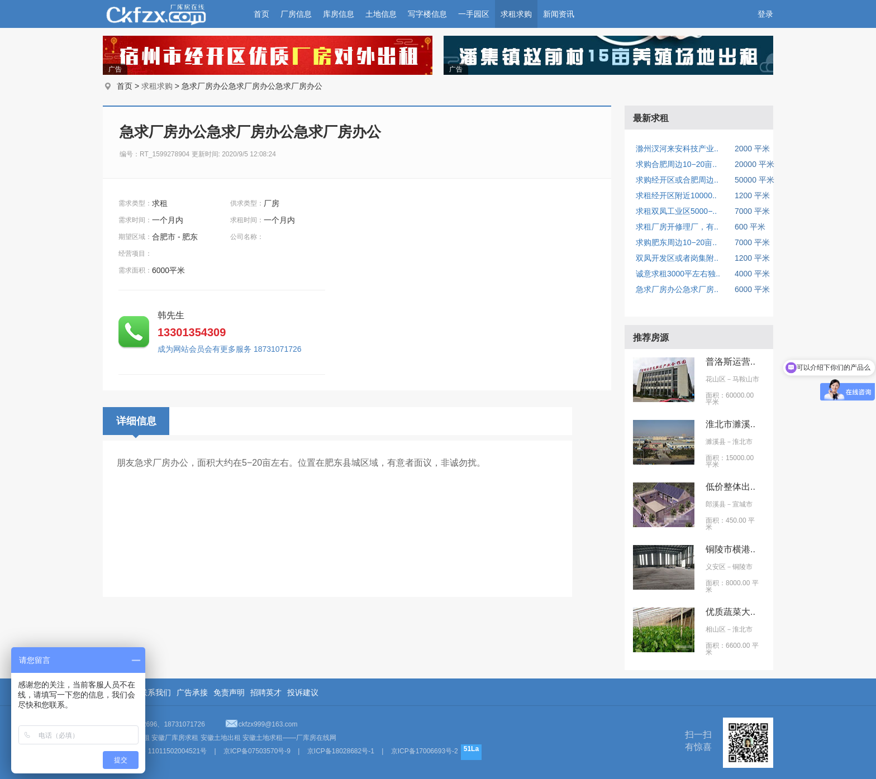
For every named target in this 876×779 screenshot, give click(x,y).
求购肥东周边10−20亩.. (676, 242)
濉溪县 (716, 442)
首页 (261, 13)
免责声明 (229, 692)
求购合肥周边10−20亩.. (676, 164)
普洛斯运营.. (730, 361)
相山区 (716, 629)
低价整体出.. (730, 486)
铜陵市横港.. (730, 549)
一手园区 (473, 13)
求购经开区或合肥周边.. (677, 179)
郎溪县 (716, 504)
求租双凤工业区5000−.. (676, 211)
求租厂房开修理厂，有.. (677, 226)
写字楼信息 (427, 13)
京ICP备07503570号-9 (257, 751)
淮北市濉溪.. (730, 424)
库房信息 (338, 13)
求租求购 (516, 13)
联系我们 (155, 692)
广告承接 (192, 692)
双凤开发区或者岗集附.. (677, 258)
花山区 (716, 379)
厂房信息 (296, 13)
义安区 (716, 567)
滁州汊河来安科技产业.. (677, 148)
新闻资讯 (558, 13)
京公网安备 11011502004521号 (159, 751)
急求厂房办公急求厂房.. (677, 289)
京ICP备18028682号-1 (340, 751)
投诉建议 (302, 692)
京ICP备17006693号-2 (424, 751)
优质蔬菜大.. (730, 611)
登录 (765, 13)
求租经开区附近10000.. (676, 195)
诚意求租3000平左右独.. (678, 273)
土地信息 (381, 13)
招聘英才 (266, 692)
